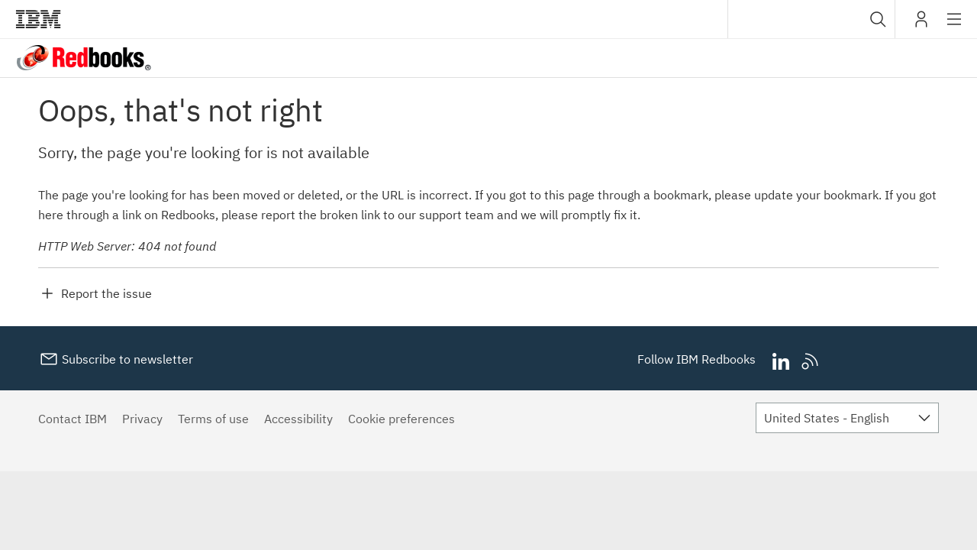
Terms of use (213, 418)
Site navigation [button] (954, 26)
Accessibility (298, 418)
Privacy (142, 418)
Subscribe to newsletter (126, 359)
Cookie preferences (401, 418)
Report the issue (106, 293)
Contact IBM (72, 418)
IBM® (38, 19)
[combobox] (811, 19)
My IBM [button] (921, 24)
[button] (878, 19)
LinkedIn (780, 362)
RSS (810, 362)
